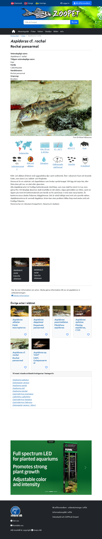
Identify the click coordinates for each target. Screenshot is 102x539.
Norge (28, 3)
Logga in (64, 3)
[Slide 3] (55, 491)
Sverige (40, 3)
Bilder (56, 31)
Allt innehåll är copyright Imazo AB (25, 530)
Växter (40, 31)
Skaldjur (48, 31)
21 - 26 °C (58, 149)
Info (62, 31)
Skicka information (20, 295)
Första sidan (14, 36)
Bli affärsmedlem (82, 3)
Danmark (16, 3)
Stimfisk (71, 164)
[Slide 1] (47, 491)
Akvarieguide (23, 31)
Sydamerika (23, 153)
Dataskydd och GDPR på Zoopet (65, 517)
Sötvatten (44, 163)
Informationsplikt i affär (62, 512)
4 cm (84, 148)
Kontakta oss (16, 525)
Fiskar (33, 31)
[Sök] (47, 22)
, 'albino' (24, 405)
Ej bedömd (85, 166)
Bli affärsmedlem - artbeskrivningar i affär (69, 507)
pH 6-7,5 (71, 148)
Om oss (14, 521)
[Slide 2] (51, 491)
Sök (74, 22)
